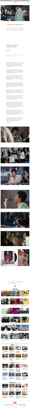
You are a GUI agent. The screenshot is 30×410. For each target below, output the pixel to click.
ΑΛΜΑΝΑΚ (16, 0)
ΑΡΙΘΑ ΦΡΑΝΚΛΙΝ (21, 281)
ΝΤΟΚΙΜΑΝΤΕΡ (11, 281)
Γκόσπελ (14, 281)
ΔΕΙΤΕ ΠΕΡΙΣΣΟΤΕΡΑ (15, 342)
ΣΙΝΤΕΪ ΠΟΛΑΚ (17, 281)
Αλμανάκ (8, 281)
